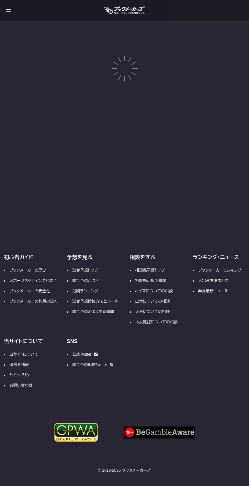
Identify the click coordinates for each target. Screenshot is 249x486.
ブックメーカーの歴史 (27, 270)
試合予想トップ (85, 270)
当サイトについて (23, 354)
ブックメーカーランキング (220, 270)
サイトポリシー (21, 375)
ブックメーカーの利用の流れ (33, 301)
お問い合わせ (20, 385)
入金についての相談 (152, 311)
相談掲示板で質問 (150, 280)
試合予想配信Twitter (92, 364)
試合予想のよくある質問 (93, 311)
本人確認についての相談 (156, 322)
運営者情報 (19, 364)
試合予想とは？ (85, 280)
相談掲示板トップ (150, 270)
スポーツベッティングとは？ (33, 280)
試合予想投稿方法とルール (95, 301)
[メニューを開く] (8, 10)
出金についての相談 (152, 301)
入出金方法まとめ (213, 280)
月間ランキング (85, 291)
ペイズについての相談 (154, 291)
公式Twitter (84, 354)
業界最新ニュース (213, 291)
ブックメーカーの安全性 (29, 291)
